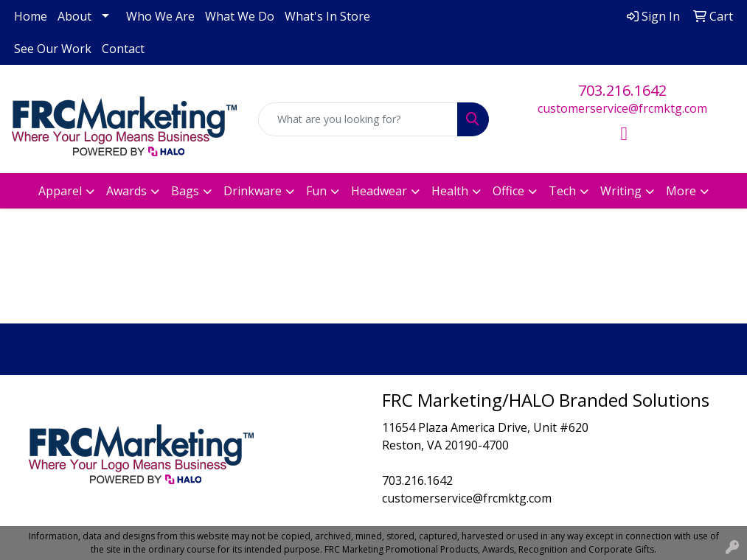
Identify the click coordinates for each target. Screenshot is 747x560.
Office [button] (508, 191)
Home (30, 16)
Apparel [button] (60, 191)
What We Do (239, 16)
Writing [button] (621, 191)
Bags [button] (185, 191)
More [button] (681, 191)
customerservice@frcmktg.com (622, 108)
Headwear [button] (379, 191)
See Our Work (52, 49)
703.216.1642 (622, 90)
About (74, 16)
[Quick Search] (358, 119)
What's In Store (327, 16)
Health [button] (449, 191)
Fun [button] (316, 191)
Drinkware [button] (252, 191)
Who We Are (160, 16)
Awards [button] (126, 191)
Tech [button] (562, 191)
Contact (123, 49)
